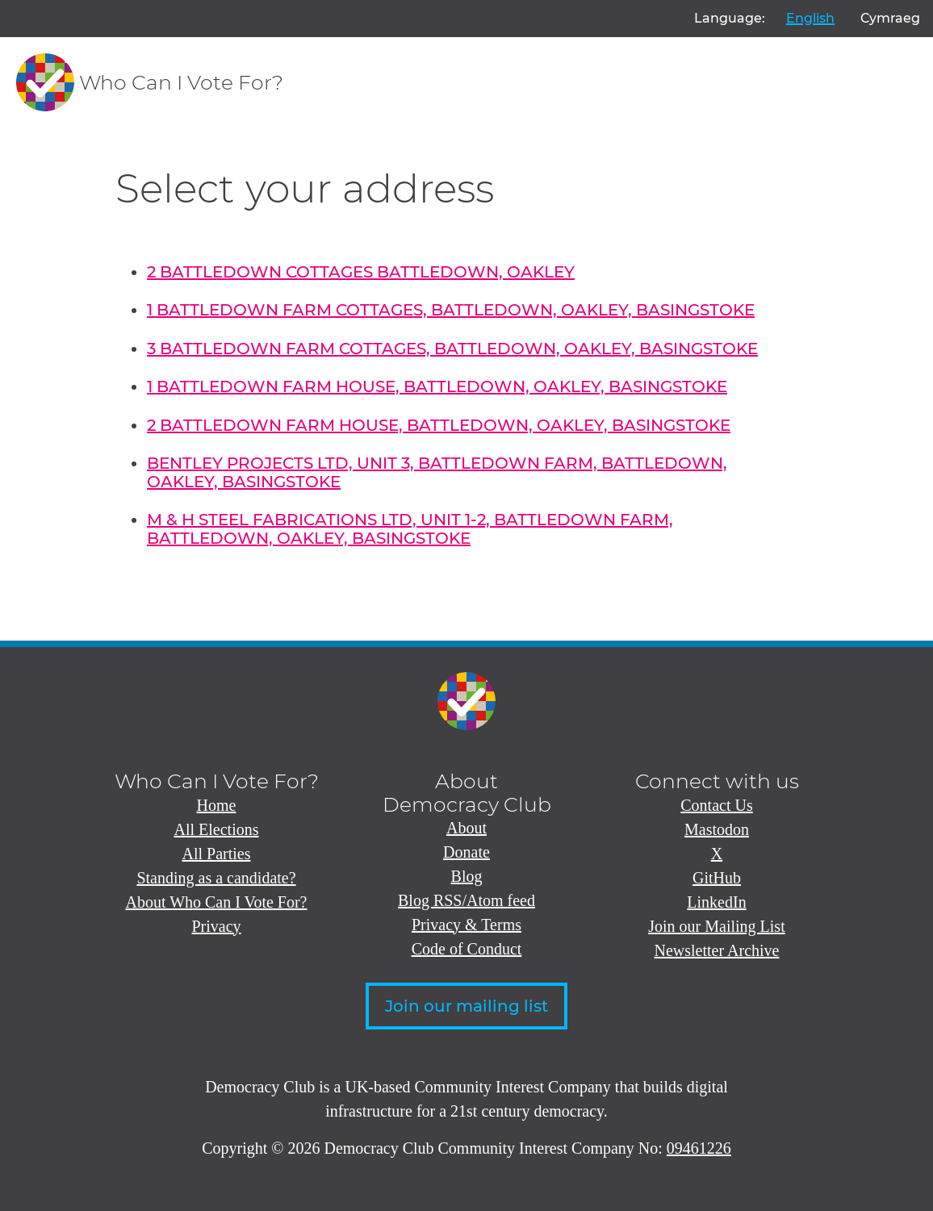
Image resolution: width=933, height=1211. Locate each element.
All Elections (216, 829)
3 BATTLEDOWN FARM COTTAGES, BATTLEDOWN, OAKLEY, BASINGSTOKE (452, 348)
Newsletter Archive (717, 950)
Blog (467, 876)
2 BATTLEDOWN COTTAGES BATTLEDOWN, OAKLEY (361, 272)
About (466, 828)
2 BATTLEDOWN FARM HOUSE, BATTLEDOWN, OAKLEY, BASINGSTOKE (438, 425)
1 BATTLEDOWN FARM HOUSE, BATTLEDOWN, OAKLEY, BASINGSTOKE (437, 386)
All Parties (216, 853)
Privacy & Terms (466, 924)
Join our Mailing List (716, 926)
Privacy (216, 926)
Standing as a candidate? (215, 878)
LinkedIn (716, 902)
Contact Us (716, 805)
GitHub (716, 878)
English (810, 18)
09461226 (699, 1148)
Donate (466, 852)
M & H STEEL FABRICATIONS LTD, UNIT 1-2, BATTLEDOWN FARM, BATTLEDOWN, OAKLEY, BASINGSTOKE (410, 529)
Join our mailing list (466, 1006)
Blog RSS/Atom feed (466, 900)
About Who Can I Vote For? (217, 902)
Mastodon (716, 829)
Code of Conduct (467, 949)
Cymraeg (890, 18)
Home (216, 805)
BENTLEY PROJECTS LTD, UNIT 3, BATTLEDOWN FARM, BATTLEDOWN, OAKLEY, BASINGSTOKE (437, 472)
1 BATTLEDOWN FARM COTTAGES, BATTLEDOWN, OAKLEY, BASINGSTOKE (451, 309)
